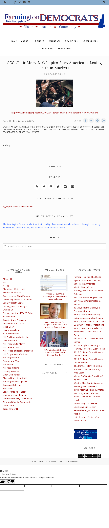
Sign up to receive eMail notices (18, 206)
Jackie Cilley (8, 326)
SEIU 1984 (8, 388)
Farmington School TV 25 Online (18, 313)
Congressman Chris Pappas (16, 296)
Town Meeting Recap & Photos (89, 389)
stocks (89, 129)
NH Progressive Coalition (15, 354)
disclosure (9, 129)
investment (73, 129)
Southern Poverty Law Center (17, 398)
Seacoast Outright (12, 384)
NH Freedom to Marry (14, 343)
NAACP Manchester (12, 330)
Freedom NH (9, 316)
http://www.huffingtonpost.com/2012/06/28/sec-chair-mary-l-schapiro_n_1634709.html (54, 112)
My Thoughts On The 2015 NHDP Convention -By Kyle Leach (87, 396)
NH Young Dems (11, 367)
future (62, 129)
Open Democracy (11, 374)
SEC (82, 129)
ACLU (5, 282)
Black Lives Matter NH (14, 289)
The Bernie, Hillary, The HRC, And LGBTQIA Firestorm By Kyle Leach (88, 369)
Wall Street (33, 132)
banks (31, 127)
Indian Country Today (13, 323)
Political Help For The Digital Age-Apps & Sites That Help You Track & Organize (87, 280)
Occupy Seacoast (11, 371)
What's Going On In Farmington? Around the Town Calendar (88, 290)
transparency (10, 132)
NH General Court (11, 347)
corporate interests (67, 127)
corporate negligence (92, 127)
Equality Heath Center (13, 302)
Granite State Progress (14, 319)
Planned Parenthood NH (15, 378)
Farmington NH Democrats (47, 461)
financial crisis (24, 129)
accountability (19, 127)
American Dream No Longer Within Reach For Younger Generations (55, 324)
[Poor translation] (10, 481)
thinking (99, 129)
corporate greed (45, 127)
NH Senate (8, 364)
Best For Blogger (74, 461)
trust (22, 132)
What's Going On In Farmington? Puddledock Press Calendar (55, 296)
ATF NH (7, 285)
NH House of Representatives (18, 350)
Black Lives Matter (12, 292)
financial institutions (46, 129)
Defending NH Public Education (18, 299)
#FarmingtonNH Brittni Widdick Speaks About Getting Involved (55, 352)
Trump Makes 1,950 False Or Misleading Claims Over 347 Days (88, 331)
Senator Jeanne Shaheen (14, 395)
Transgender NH (11, 408)
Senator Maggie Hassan (14, 391)
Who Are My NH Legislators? (88, 297)
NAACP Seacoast (11, 333)
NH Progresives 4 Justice (15, 381)
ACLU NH (7, 278)
